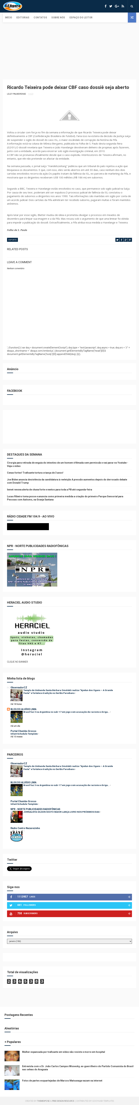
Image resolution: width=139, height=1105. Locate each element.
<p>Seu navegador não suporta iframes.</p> (42, 526)
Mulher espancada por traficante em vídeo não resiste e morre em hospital (63, 1052)
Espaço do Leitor (81, 17)
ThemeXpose (43, 1100)
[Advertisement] (69, 47)
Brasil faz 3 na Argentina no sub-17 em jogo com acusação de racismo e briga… (66, 712)
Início (8, 17)
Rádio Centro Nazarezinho (25, 828)
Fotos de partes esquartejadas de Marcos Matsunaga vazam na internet (62, 1080)
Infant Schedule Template (24, 734)
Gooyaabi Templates (103, 1100)
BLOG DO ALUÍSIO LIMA (23, 709)
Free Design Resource (63, 1100)
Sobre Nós (58, 17)
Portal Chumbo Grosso (23, 731)
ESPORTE (12, 240)
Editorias (22, 17)
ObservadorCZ (19, 687)
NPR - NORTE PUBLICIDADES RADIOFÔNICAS (35, 809)
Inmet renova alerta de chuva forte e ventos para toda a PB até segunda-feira (49, 489)
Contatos (40, 17)
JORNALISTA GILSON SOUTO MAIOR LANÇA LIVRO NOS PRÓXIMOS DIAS (61, 812)
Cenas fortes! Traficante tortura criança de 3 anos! (35, 472)
